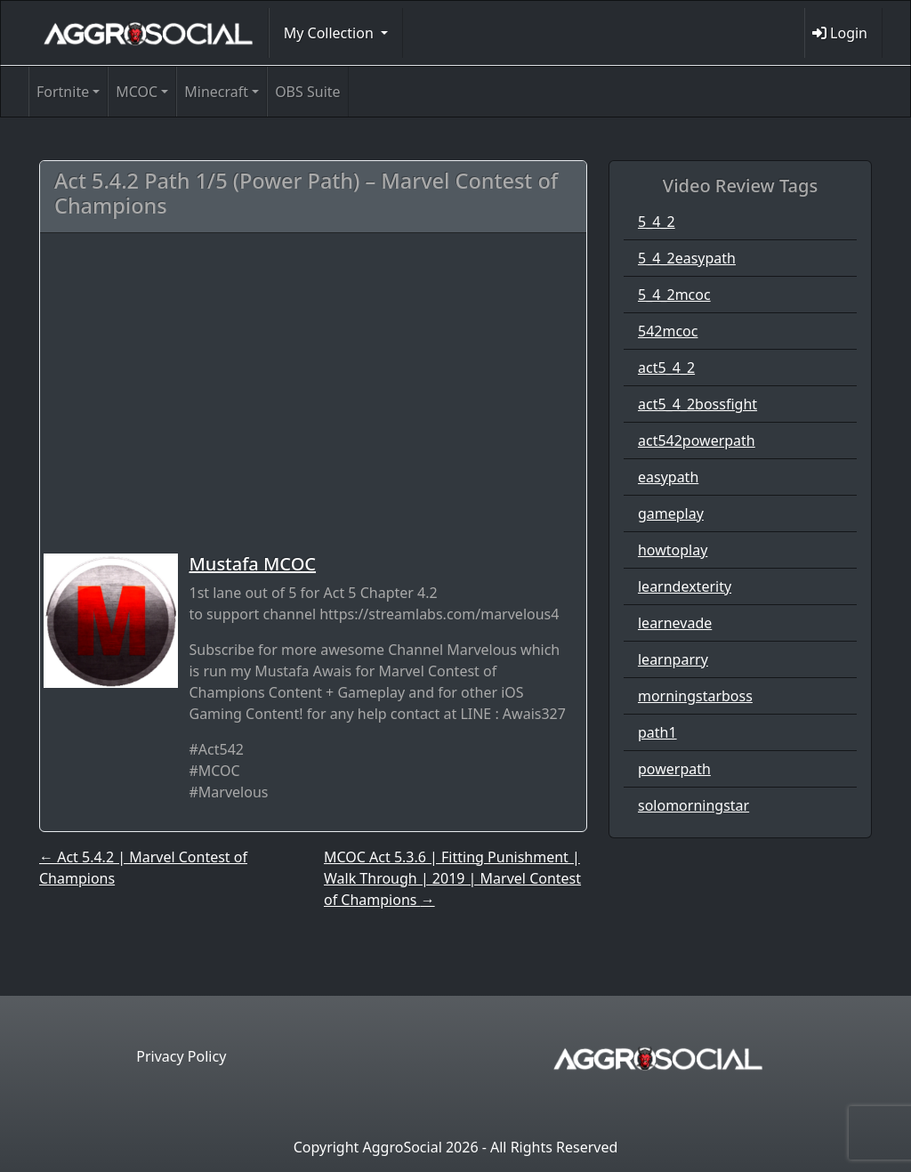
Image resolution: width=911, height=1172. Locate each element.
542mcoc (667, 331)
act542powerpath (696, 440)
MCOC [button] (136, 91)
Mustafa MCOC (252, 564)
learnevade (675, 623)
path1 (657, 732)
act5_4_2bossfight (697, 404)
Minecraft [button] (216, 91)
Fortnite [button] (62, 91)
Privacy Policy (181, 1056)
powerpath (674, 769)
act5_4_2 (666, 367)
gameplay (671, 513)
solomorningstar (693, 805)
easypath (668, 477)
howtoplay (672, 550)
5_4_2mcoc (674, 294)
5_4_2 (656, 221)
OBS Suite (307, 91)
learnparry (673, 659)
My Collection (330, 33)
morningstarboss (695, 696)
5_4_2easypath (687, 258)
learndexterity (684, 586)
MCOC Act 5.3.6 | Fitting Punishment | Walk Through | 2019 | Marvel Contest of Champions (452, 878)
